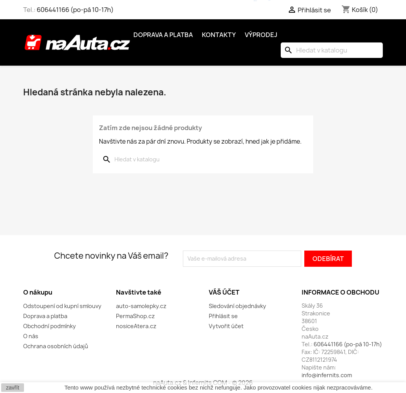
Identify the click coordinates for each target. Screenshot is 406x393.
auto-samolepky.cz (141, 306)
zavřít (12, 388)
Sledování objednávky (237, 306)
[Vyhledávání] (332, 50)
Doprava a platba (163, 34)
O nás (30, 336)
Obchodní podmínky (49, 326)
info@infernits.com (327, 375)
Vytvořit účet (226, 326)
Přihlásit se (223, 316)
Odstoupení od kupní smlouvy (62, 306)
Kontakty (219, 34)
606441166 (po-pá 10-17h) (75, 9)
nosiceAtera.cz (136, 326)
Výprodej (261, 34)
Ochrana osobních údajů (55, 346)
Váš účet (224, 292)
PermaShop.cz (135, 316)
